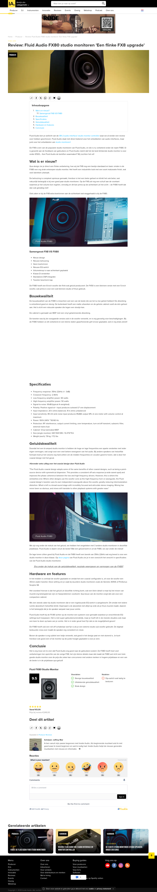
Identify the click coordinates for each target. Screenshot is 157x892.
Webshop (88, 10)
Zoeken (103, 3)
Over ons (110, 10)
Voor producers (79, 865)
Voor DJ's (77, 871)
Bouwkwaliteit (42, 116)
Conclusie (40, 128)
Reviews (57, 10)
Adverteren (45, 868)
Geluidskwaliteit (42, 122)
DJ (22, 10)
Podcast (98, 10)
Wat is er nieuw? (42, 110)
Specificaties (41, 119)
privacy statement (104, 889)
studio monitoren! (63, 142)
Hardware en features (45, 125)
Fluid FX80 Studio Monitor (44, 669)
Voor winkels (45, 871)
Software (76, 873)
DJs (9, 868)
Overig (77, 10)
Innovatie (46, 10)
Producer (14, 10)
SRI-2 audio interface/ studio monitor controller (79, 136)
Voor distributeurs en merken (52, 873)
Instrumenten (33, 10)
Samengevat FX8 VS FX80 (50, 113)
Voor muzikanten (80, 868)
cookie (91, 889)
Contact (43, 879)
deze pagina (64, 557)
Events (68, 10)
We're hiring (45, 876)
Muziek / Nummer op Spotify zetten (88, 879)
